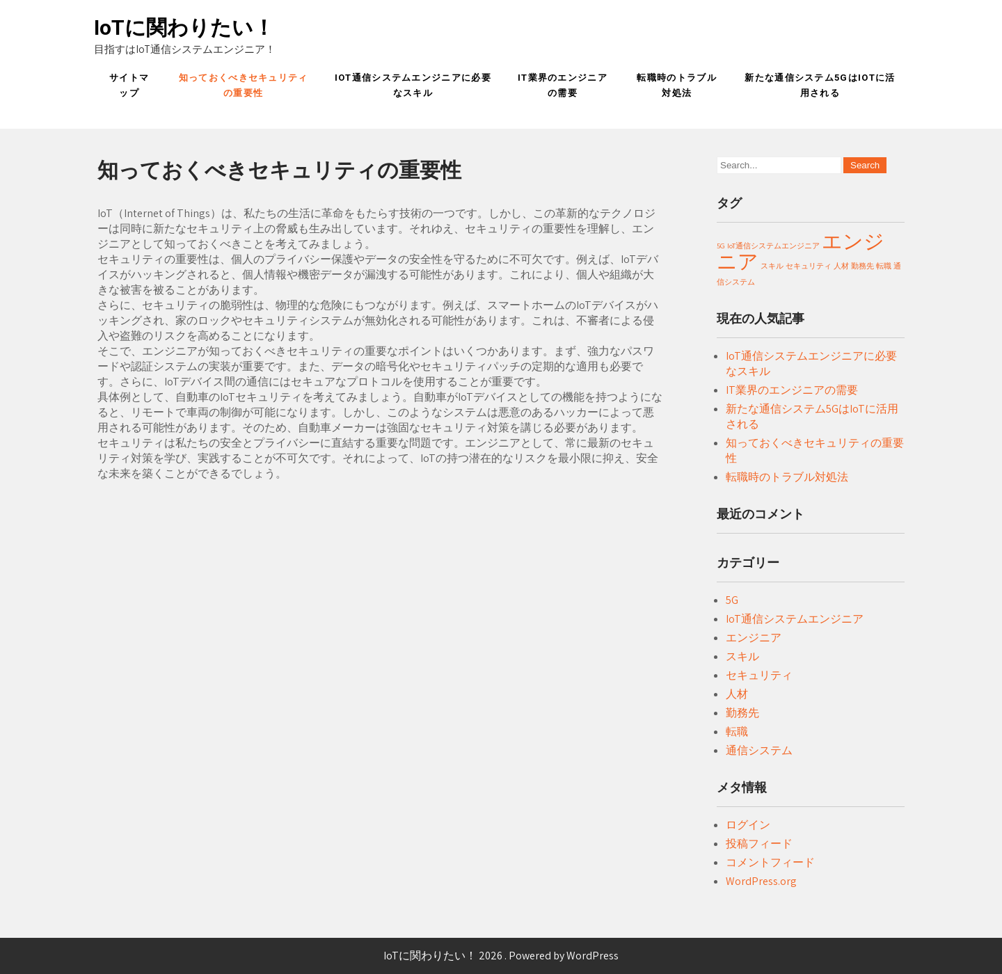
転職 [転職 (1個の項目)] (883, 266)
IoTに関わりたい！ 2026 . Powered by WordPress (501, 955)
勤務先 (742, 712)
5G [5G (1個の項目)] (721, 245)
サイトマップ (129, 85)
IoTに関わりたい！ (184, 27)
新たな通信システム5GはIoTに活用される (820, 85)
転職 (737, 731)
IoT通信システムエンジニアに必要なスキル (413, 85)
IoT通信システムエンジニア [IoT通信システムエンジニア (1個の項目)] (773, 245)
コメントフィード (770, 862)
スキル (742, 656)
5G (732, 600)
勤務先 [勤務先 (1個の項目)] (862, 266)
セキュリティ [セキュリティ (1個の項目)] (809, 266)
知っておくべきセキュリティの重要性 (243, 85)
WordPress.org (761, 881)
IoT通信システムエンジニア (795, 619)
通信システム (759, 750)
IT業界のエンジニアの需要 (562, 85)
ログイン (748, 824)
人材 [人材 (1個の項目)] (841, 266)
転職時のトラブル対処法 (676, 85)
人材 (737, 694)
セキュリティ (759, 675)
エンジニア (753, 637)
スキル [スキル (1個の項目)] (772, 266)
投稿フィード (759, 843)
